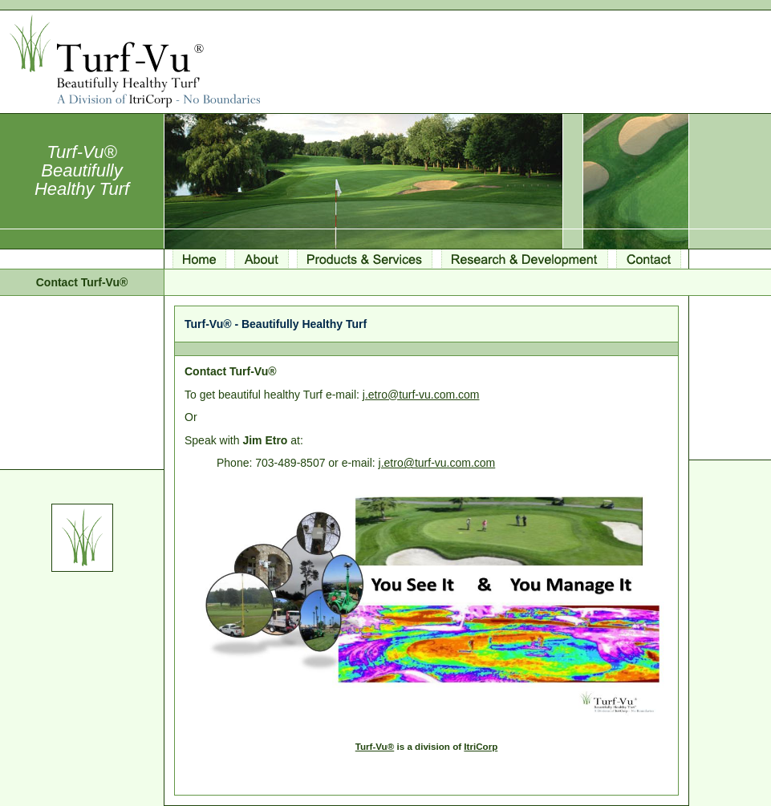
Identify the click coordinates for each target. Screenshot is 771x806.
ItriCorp (480, 746)
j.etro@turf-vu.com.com (421, 394)
